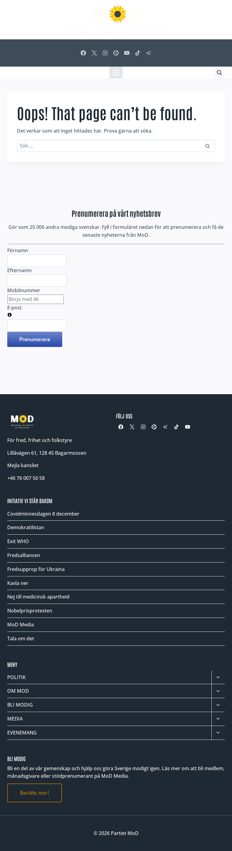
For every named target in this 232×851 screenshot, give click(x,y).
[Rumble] (116, 53)
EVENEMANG (22, 732)
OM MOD (18, 691)
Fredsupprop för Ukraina (36, 569)
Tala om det (20, 638)
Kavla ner (17, 583)
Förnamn (17, 250)
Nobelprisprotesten (29, 610)
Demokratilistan (25, 527)
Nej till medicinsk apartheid (38, 596)
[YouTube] (126, 53)
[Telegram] (148, 53)
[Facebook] (83, 53)
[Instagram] (105, 53)
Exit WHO (18, 541)
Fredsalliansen (23, 555)
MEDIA (15, 718)
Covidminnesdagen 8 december (43, 513)
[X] (94, 53)
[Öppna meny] (116, 72)
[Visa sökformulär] (219, 72)
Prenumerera (34, 339)
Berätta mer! (34, 793)
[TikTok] (138, 53)
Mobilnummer (23, 290)
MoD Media (20, 624)
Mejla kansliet (23, 465)
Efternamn (19, 270)
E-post (14, 307)
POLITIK (16, 677)
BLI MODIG (20, 704)
